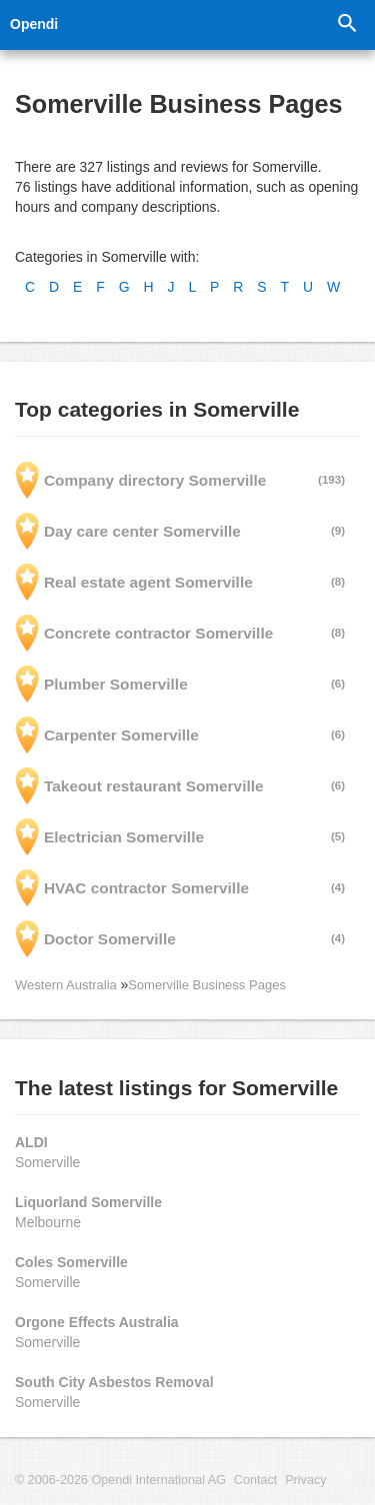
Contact (255, 1480)
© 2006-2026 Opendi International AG (120, 1480)
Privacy (305, 1480)
